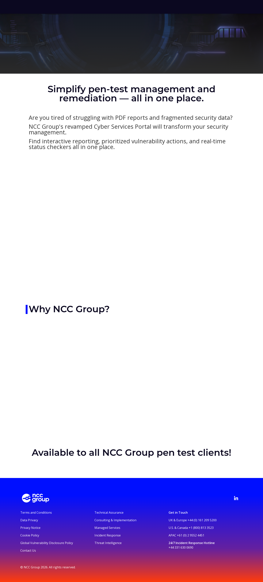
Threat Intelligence (108, 543)
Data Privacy (29, 520)
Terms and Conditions (36, 512)
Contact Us (28, 550)
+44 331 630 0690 (181, 547)
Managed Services (107, 528)
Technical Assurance (109, 512)
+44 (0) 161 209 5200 (202, 520)
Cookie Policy (29, 535)
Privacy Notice (30, 528)
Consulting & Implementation (115, 520)
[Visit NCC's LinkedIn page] (236, 498)
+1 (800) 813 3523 (201, 528)
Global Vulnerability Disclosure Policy (46, 543)
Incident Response (107, 535)
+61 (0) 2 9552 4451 (190, 535)
